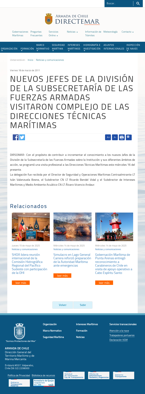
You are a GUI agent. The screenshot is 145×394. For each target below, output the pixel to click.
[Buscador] (119, 3)
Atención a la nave (119, 330)
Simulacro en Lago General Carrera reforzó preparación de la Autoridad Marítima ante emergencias (72, 259)
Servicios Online (53, 33)
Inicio (30, 59)
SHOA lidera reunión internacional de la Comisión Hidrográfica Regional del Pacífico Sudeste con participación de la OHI (29, 263)
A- (115, 137)
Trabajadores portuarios (122, 335)
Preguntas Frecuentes (36, 33)
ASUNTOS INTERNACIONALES (114, 46)
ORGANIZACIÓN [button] (9, 49)
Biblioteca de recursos (43, 375)
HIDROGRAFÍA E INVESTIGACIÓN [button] (91, 47)
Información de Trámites (93, 33)
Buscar (138, 3)
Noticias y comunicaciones (50, 59)
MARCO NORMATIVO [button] (42, 47)
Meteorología (110, 31)
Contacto (128, 31)
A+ (108, 137)
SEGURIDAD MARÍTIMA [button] (58, 47)
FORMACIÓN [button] (27, 49)
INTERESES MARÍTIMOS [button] (74, 47)
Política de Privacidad (19, 375)
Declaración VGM (118, 339)
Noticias (72, 31)
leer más (21, 283)
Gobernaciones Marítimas (20, 33)
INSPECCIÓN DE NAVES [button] (133, 47)
